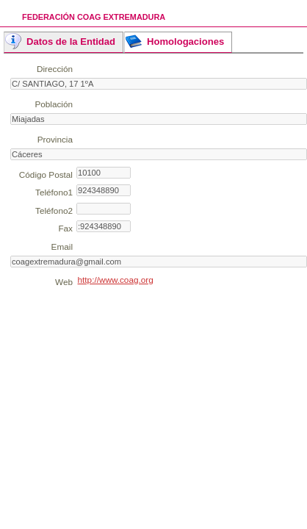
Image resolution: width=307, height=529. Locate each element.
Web (64, 282)
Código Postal (46, 174)
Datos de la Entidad (70, 41)
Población (54, 104)
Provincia (55, 139)
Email (62, 246)
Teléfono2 (54, 210)
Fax (65, 228)
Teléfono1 (54, 192)
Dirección (55, 68)
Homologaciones (185, 41)
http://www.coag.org (116, 279)
